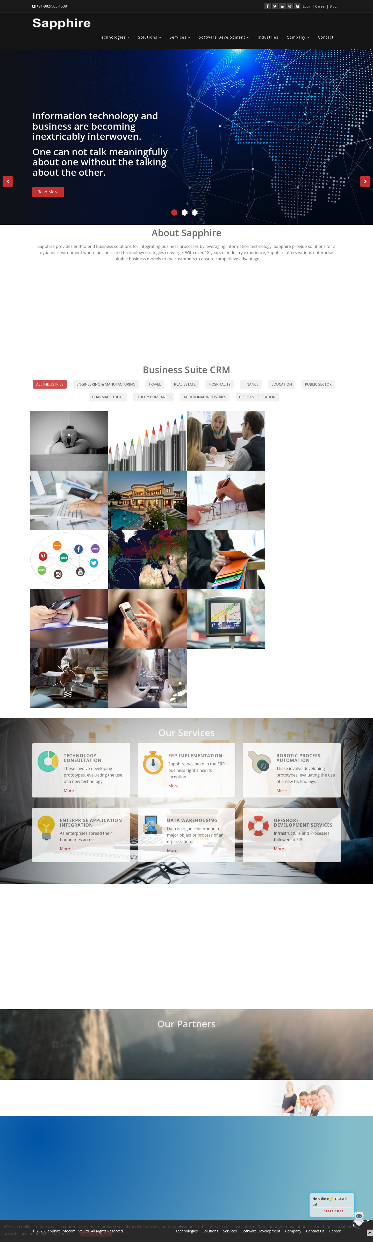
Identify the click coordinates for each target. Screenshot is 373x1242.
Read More (48, 192)
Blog (332, 6)
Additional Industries (205, 392)
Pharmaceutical (108, 392)
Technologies (114, 37)
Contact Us (315, 1231)
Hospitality (220, 380)
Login (307, 6)
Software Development (224, 37)
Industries (268, 37)
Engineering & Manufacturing (105, 380)
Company (298, 37)
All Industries (49, 380)
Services (180, 37)
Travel (154, 380)
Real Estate (185, 380)
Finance (251, 380)
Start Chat (333, 1211)
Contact (326, 37)
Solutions (149, 37)
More (69, 786)
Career (320, 6)
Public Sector (318, 380)
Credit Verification (257, 392)
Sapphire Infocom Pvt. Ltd (67, 1231)
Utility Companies (154, 392)
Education (281, 380)
